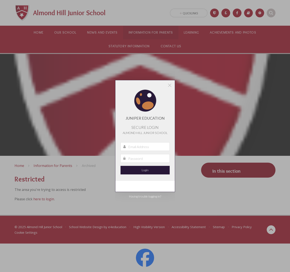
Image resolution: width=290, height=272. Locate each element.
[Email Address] (145, 146)
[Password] (145, 158)
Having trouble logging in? (145, 196)
